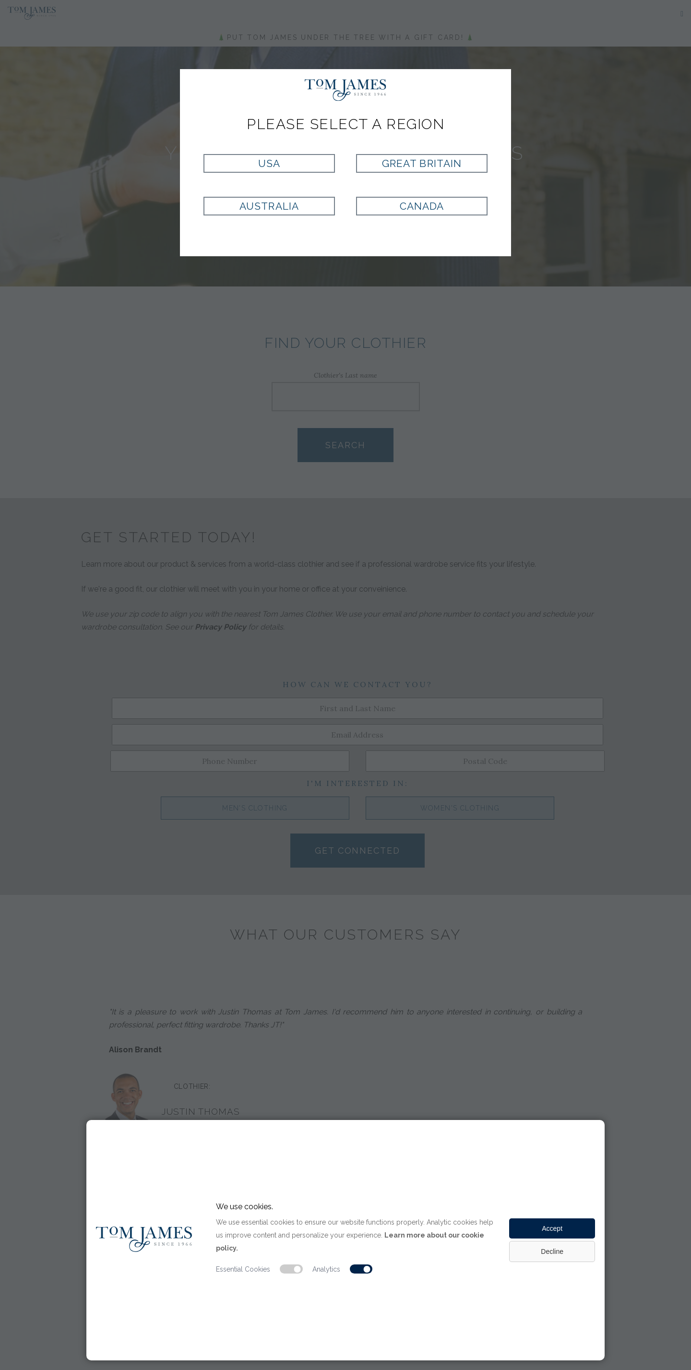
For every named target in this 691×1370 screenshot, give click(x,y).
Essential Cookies (243, 1269)
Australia (268, 206)
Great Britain (422, 163)
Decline (552, 1251)
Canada (422, 206)
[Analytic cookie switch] (361, 1269)
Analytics (326, 1269)
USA (269, 163)
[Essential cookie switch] (291, 1269)
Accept (552, 1228)
